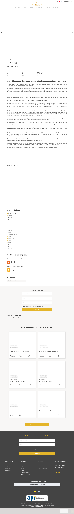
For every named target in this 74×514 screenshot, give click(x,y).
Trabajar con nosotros (42, 468)
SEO (42, 506)
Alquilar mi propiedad (25, 474)
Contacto (55, 7)
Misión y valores (8, 466)
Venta (31, 7)
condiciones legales (29, 449)
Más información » (55, 511)
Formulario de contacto (42, 464)
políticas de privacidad (40, 449)
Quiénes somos (8, 464)
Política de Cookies (44, 505)
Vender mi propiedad (25, 472)
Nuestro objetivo (8, 468)
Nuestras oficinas (8, 470)
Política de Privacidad (31, 306)
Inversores (39, 7)
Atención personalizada (42, 466)
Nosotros (47, 7)
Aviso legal (51, 505)
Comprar (17, 7)
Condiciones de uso (39, 306)
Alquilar (25, 7)
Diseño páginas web (35, 506)
